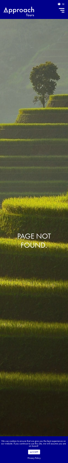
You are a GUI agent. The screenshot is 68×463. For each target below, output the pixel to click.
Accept (34, 452)
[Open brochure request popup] (59, 4)
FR (63, 4)
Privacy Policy (34, 457)
